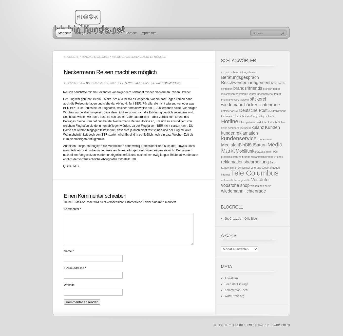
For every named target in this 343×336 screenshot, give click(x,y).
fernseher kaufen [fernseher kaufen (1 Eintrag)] (245, 116)
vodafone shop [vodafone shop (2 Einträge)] (235, 185)
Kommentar (72, 209)
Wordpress (282, 331)
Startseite (64, 33)
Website (69, 291)
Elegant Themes (243, 331)
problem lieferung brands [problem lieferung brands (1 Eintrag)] (235, 156)
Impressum (148, 33)
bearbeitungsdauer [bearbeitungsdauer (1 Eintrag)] (244, 72)
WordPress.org (234, 296)
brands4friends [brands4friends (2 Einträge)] (247, 88)
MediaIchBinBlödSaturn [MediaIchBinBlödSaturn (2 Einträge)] (244, 144)
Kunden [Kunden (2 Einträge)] (272, 127)
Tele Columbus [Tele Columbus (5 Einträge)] (255, 173)
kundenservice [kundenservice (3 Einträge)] (239, 138)
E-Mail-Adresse (75, 274)
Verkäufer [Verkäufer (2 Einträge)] (260, 179)
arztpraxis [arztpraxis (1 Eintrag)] (226, 72)
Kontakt (131, 33)
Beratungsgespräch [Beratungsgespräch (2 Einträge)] (240, 77)
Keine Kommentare (166, 83)
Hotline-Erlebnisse (95, 56)
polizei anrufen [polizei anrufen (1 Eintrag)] (263, 151)
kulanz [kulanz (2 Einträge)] (257, 127)
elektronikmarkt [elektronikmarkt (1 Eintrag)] (277, 110)
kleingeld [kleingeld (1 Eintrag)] (245, 127)
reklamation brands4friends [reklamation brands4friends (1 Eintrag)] (267, 156)
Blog (90, 83)
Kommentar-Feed (236, 290)
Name (69, 257)
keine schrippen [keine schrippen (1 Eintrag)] (230, 127)
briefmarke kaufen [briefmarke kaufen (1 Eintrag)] (245, 93)
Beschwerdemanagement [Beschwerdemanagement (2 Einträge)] (245, 82)
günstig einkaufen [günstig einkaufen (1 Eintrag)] (265, 116)
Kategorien (83, 33)
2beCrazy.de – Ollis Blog (241, 218)
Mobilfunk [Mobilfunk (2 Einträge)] (245, 151)
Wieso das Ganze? (108, 33)
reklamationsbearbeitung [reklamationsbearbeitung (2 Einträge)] (245, 161)
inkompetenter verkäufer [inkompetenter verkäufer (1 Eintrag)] (253, 122)
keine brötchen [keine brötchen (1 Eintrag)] (277, 122)
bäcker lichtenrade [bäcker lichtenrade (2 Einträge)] (262, 104)
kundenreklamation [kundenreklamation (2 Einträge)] (239, 133)
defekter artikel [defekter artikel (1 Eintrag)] (229, 110)
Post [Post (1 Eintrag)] (275, 151)
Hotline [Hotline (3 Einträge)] (229, 121)
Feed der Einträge (236, 284)
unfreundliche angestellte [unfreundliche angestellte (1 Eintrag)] (235, 180)
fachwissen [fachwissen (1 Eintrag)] (227, 116)
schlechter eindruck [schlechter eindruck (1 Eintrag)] (249, 167)
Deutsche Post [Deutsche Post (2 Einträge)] (253, 110)
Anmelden (231, 278)
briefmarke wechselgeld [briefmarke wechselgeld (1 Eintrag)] (235, 99)
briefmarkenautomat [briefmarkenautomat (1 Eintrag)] (269, 93)
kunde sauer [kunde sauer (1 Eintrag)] (264, 139)
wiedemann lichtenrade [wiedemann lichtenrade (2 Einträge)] (243, 191)
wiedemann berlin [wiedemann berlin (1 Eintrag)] (260, 185)
